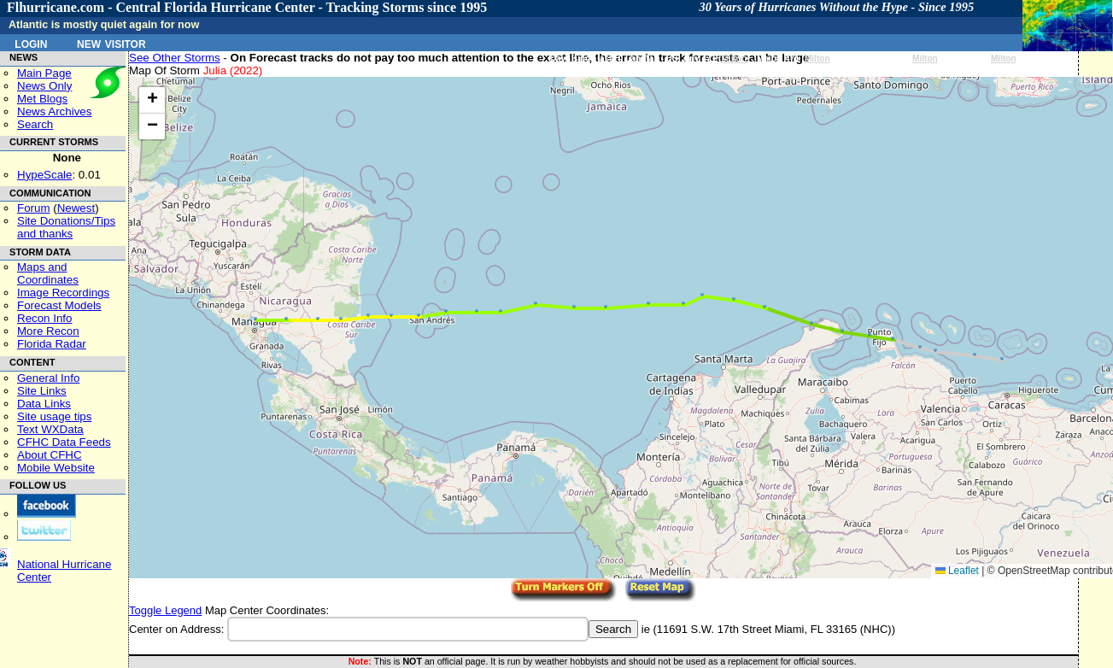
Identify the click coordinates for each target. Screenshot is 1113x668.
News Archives (54, 111)
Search (35, 124)
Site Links (42, 390)
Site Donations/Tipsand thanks (66, 227)
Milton (734, 58)
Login (31, 42)
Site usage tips (54, 416)
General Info (48, 378)
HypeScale (44, 174)
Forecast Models (59, 305)
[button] (1002, 358)
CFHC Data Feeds (64, 442)
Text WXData (50, 429)
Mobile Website (56, 467)
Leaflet (957, 571)
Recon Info (44, 318)
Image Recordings (63, 292)
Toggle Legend (165, 610)
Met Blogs (42, 98)
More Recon (48, 331)
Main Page (44, 73)
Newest (76, 208)
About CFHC (49, 454)
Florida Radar (51, 343)
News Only (44, 85)
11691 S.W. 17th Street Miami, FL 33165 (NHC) (774, 629)
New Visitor (111, 42)
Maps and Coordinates (48, 273)
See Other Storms (174, 57)
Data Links (44, 403)
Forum (33, 208)
